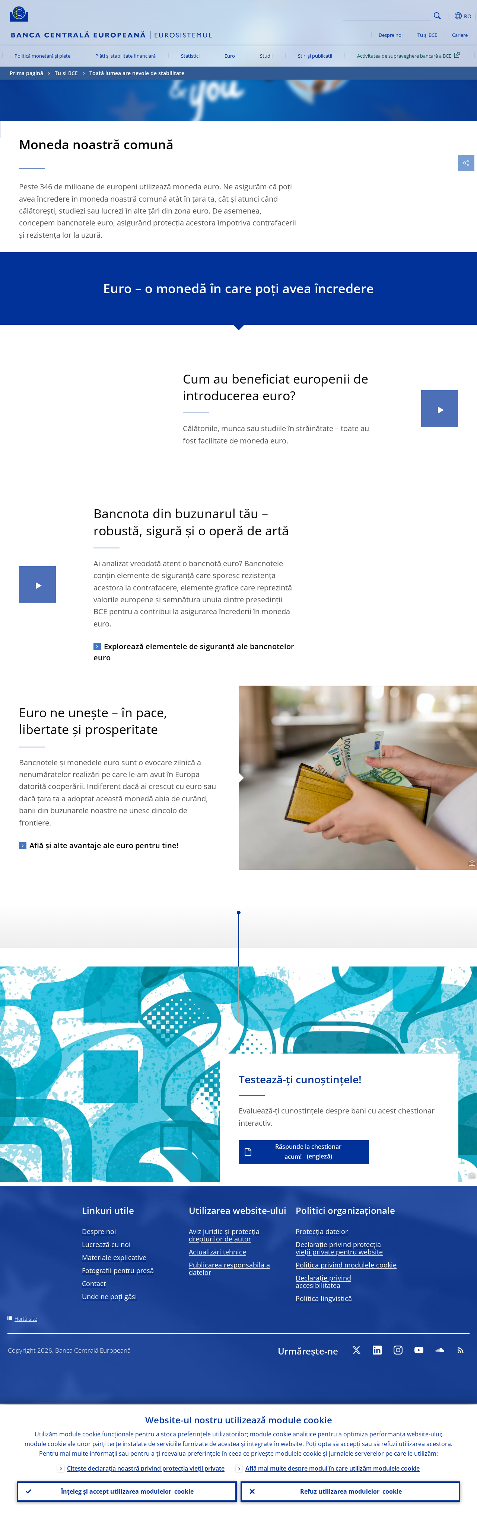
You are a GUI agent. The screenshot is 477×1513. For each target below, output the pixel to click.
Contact (94, 1283)
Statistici (190, 55)
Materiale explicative (114, 1257)
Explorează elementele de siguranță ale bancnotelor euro (193, 652)
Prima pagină (26, 73)
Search (437, 15)
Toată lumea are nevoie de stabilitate (136, 73)
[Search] (394, 14)
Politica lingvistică (324, 1298)
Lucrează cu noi (106, 1244)
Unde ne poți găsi (109, 1296)
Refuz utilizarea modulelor (350, 1491)
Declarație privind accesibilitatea (323, 1281)
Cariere (460, 35)
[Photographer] (471, 863)
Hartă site (26, 1318)
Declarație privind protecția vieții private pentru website (339, 1248)
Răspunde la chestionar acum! (308, 1151)
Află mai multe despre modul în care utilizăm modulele (332, 1467)
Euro (230, 55)
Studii (266, 55)
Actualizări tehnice (217, 1251)
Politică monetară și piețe (42, 55)
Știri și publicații (315, 55)
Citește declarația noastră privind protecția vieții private (146, 1467)
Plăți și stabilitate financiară (125, 55)
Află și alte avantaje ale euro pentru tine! (104, 845)
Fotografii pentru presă (118, 1270)
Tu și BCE (427, 35)
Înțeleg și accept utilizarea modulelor (126, 1491)
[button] (449, 16)
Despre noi (391, 35)
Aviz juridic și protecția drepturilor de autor (224, 1235)
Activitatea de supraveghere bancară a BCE (409, 55)
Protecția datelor (322, 1231)
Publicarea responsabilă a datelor (229, 1268)
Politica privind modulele (346, 1264)
